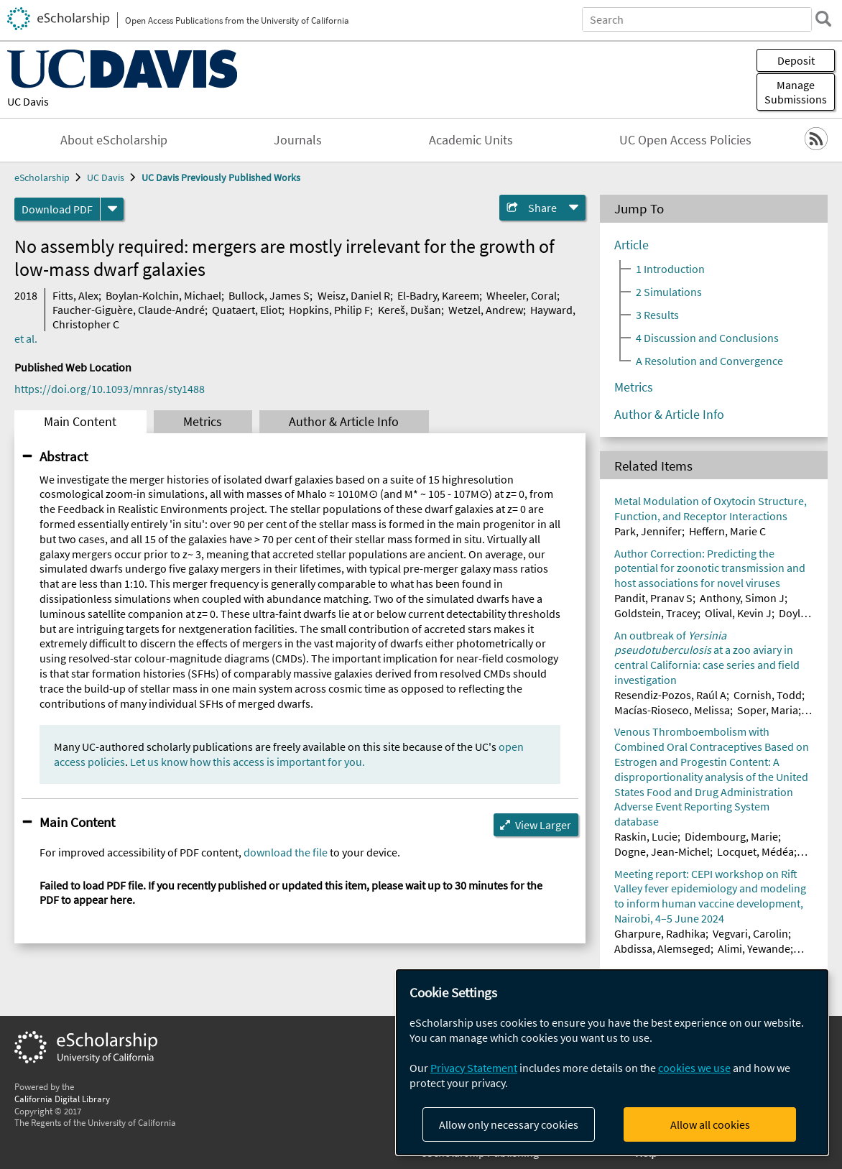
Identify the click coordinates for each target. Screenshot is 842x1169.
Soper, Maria (767, 710)
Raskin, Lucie (645, 836)
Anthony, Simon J (742, 598)
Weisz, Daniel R (354, 295)
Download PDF (57, 209)
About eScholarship (113, 140)
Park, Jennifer (648, 531)
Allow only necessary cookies (508, 1124)
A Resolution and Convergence (709, 361)
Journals (298, 140)
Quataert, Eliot (247, 309)
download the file (286, 852)
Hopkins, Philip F (329, 309)
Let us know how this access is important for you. (247, 761)
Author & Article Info (344, 422)
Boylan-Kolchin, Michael (163, 295)
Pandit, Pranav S (653, 598)
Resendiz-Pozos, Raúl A (670, 695)
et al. (25, 338)
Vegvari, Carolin (750, 933)
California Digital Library (62, 1098)
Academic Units (471, 140)
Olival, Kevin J (738, 613)
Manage (795, 92)
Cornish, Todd (768, 695)
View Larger (543, 825)
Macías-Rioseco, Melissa (672, 710)
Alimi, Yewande (754, 948)
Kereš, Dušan (409, 309)
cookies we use (694, 1068)
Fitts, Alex (75, 295)
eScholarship (42, 177)
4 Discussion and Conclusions (707, 338)
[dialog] (612, 1062)
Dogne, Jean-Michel (662, 851)
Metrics (202, 422)
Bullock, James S (269, 295)
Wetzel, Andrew (485, 309)
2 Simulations (669, 292)
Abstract (64, 456)
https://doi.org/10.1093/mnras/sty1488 (109, 389)
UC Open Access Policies (685, 140)
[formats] (112, 209)
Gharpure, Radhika (659, 933)
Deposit (796, 60)
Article (631, 245)
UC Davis (28, 101)
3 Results (657, 315)
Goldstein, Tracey (656, 613)
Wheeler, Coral (521, 295)
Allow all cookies (710, 1124)
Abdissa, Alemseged (662, 948)
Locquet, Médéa (755, 851)
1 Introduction (670, 269)
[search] (823, 18)
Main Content (80, 422)
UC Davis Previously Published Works (221, 177)
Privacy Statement (473, 1068)
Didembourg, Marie (731, 836)
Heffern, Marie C (727, 531)
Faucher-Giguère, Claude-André (128, 309)
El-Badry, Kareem (438, 295)
